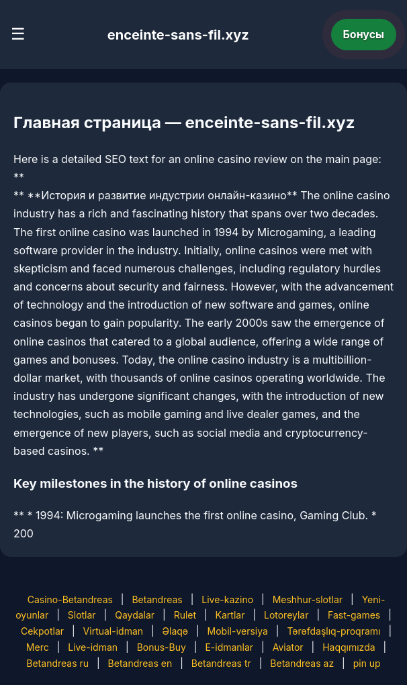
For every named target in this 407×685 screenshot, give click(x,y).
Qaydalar (134, 615)
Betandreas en (140, 663)
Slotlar (82, 615)
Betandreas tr (221, 663)
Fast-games (354, 615)
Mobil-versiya (238, 631)
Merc (37, 647)
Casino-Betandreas (70, 599)
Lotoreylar (286, 615)
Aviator (288, 647)
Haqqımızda (348, 647)
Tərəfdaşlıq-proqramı (333, 631)
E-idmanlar (229, 647)
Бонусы (364, 34)
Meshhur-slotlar (308, 599)
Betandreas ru (57, 663)
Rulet (185, 615)
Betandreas (157, 599)
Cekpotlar (42, 631)
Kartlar (230, 615)
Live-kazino (227, 599)
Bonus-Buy (161, 647)
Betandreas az (302, 663)
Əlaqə (175, 631)
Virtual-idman (113, 631)
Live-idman (93, 647)
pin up (367, 663)
